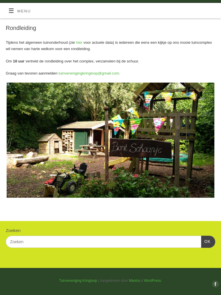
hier (79, 42)
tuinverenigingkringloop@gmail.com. (89, 73)
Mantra (134, 281)
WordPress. (153, 281)
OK (206, 241)
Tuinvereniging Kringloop (78, 281)
